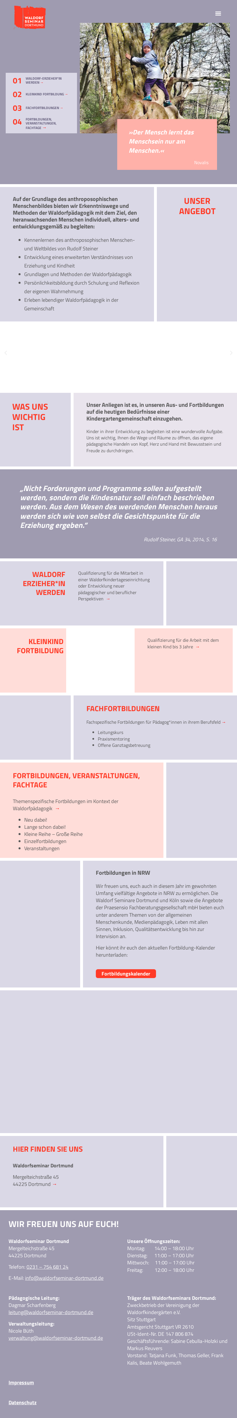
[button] (218, 13)
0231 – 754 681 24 (47, 1267)
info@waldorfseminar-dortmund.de (64, 1278)
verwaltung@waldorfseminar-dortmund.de (56, 1338)
